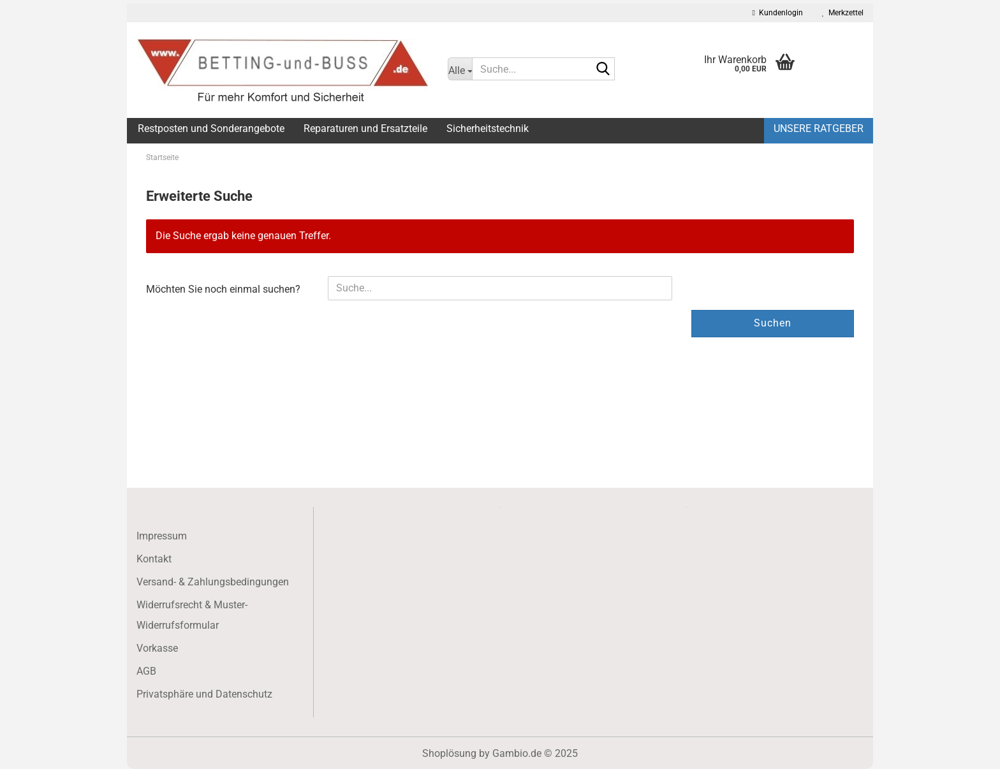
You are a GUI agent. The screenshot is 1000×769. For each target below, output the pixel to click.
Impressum (161, 536)
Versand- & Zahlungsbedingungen (212, 582)
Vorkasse (157, 648)
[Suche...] (460, 68)
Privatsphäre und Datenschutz (204, 694)
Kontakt (154, 559)
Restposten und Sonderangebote (211, 128)
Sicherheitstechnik (487, 128)
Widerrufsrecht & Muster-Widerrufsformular (191, 615)
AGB (146, 671)
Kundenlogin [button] (778, 12)
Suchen (772, 323)
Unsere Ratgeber (819, 128)
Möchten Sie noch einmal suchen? (223, 289)
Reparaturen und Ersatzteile (365, 128)
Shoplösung (449, 753)
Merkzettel (843, 12)
